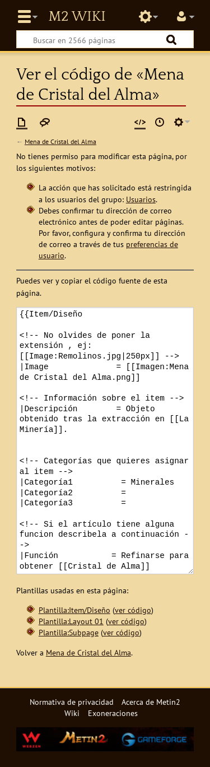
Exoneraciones (113, 713)
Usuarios (141, 199)
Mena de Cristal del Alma (60, 141)
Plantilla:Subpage (69, 632)
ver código (133, 610)
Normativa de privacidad (72, 701)
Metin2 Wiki (76, 16)
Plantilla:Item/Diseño (74, 610)
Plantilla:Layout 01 (71, 621)
